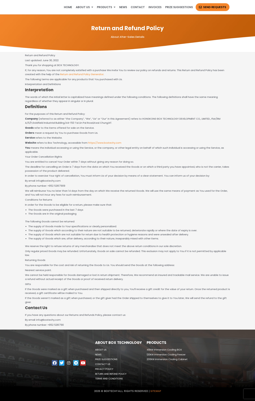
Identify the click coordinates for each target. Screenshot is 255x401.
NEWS (123, 7)
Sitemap (155, 391)
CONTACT (138, 7)
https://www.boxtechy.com (104, 142)
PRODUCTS (106, 7)
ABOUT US (84, 7)
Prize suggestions (179, 7)
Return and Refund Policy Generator (82, 74)
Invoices (154, 7)
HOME (68, 7)
